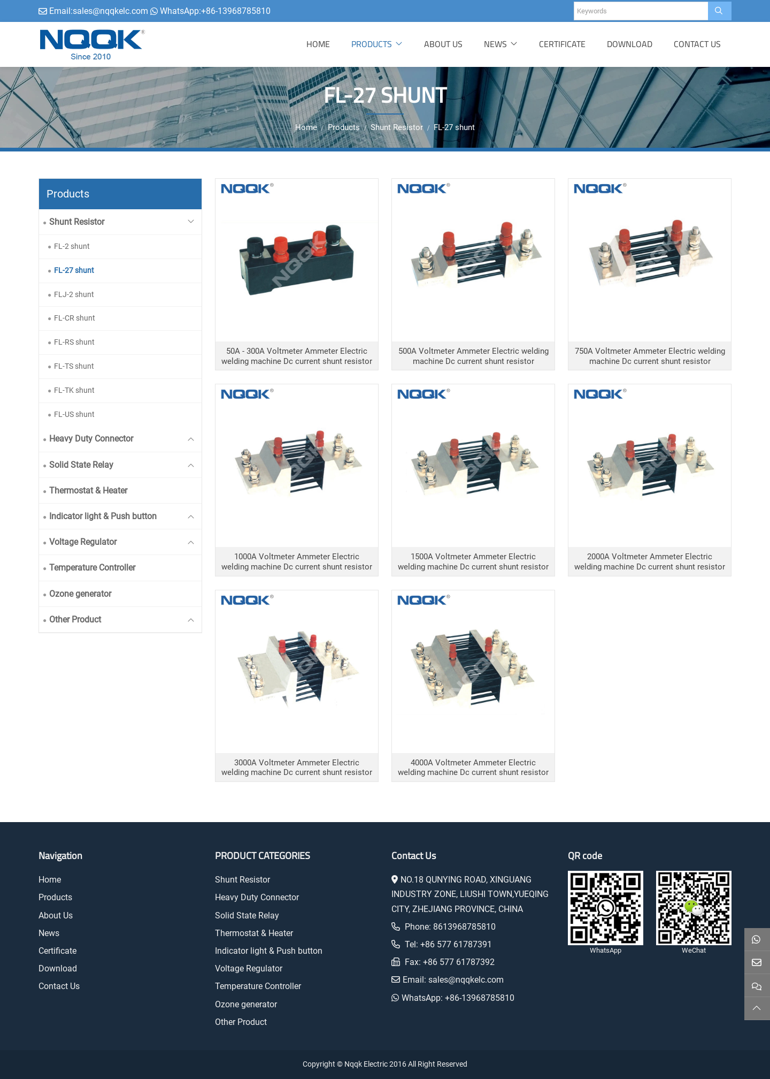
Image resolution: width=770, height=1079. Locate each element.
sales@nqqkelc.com (110, 11)
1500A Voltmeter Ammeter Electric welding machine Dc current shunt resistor (473, 562)
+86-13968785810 (236, 11)
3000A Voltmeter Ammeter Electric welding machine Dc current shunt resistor (296, 768)
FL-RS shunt (74, 342)
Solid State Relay (81, 465)
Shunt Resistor (76, 222)
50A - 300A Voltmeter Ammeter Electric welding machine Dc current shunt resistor (296, 356)
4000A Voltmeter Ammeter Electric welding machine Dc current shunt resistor (473, 768)
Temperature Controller (92, 568)
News (495, 44)
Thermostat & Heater (88, 490)
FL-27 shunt (74, 270)
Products (371, 44)
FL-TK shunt (74, 390)
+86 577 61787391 (456, 944)
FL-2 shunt (72, 246)
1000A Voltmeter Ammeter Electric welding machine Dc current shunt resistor (296, 562)
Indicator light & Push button (103, 516)
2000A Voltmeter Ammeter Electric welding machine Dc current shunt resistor (649, 562)
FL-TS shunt (74, 366)
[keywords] (641, 11)
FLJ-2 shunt (74, 294)
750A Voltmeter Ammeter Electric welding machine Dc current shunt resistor (650, 356)
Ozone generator (80, 594)
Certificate (562, 44)
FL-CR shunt (74, 318)
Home (318, 44)
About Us (443, 44)
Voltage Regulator (83, 542)
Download (629, 44)
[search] (720, 11)
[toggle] (191, 221)
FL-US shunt (74, 414)
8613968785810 (464, 927)
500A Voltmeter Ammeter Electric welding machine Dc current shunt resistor (473, 356)
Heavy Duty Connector (91, 439)
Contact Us (697, 44)
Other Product (75, 619)
